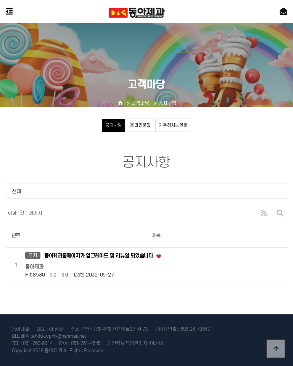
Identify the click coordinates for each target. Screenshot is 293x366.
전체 (16, 191)
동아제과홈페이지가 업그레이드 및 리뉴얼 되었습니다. (100, 255)
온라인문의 (140, 125)
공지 (32, 255)
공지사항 (113, 125)
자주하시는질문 (173, 125)
